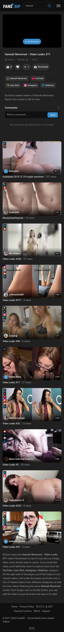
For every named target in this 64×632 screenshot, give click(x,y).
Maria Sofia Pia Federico (21, 459)
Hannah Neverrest (17, 78)
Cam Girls (13, 85)
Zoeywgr (13, 335)
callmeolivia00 (16, 294)
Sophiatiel (14, 212)
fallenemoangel (17, 418)
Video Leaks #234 (12, 505)
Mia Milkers (15, 253)
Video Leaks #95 (11, 547)
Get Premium (32, 41)
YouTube (38, 78)
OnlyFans (48, 85)
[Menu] (58, 5)
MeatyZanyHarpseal (13, 218)
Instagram (30, 85)
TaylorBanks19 (16, 500)
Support (46, 611)
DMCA (37, 611)
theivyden (14, 171)
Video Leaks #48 (11, 341)
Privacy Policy (27, 606)
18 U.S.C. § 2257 (44, 606)
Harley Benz (15, 377)
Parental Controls (23, 611)
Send (52, 115)
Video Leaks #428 (12, 259)
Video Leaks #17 (11, 382)
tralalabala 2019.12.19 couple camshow (23, 176)
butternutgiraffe (17, 541)
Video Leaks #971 (12, 300)
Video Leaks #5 (10, 464)
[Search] (49, 5)
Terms (14, 606)
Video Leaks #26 (11, 423)
